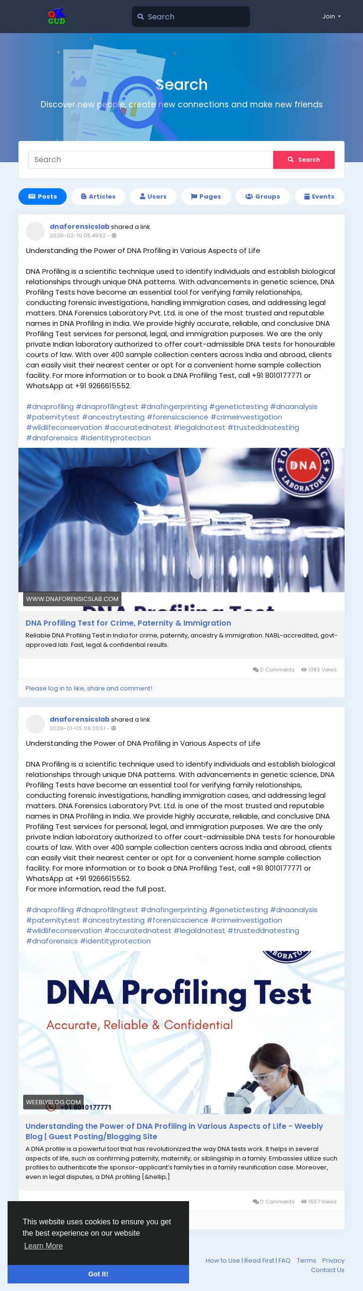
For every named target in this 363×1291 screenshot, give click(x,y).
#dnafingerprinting (173, 406)
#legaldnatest (199, 427)
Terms (307, 1260)
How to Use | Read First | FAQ (249, 1260)
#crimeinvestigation (246, 417)
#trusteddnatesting (263, 427)
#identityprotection (115, 438)
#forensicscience (177, 417)
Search (304, 160)
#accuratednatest (138, 427)
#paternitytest (53, 417)
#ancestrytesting (113, 417)
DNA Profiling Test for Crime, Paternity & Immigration (128, 623)
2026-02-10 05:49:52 (78, 235)
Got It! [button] (98, 1274)
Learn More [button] (43, 1246)
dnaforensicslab (80, 226)
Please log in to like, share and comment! (89, 688)
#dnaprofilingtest (107, 406)
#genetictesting (238, 406)
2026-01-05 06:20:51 (77, 728)
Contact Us (328, 1269)
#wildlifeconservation (64, 427)
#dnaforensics (52, 438)
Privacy (333, 1260)
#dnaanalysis (294, 406)
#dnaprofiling (50, 406)
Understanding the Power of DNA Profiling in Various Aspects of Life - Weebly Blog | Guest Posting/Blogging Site (174, 1131)
